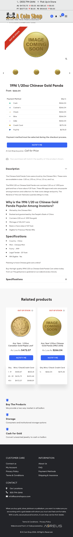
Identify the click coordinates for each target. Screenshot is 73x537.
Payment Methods (47, 471)
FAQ (40, 467)
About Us (42, 463)
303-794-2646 (16, 492)
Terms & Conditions (15, 475)
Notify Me (37, 145)
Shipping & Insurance (48, 475)
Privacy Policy (12, 471)
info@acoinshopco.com (19, 496)
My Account (11, 467)
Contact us (11, 463)
